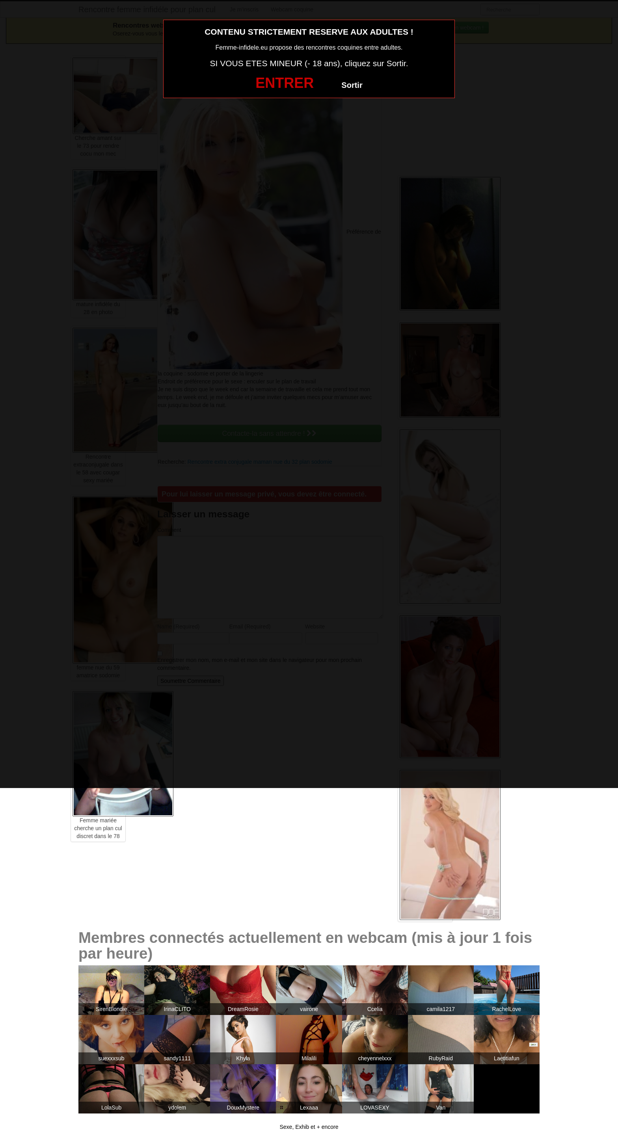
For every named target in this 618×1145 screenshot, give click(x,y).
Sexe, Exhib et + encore (308, 1127)
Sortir (351, 85)
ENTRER (284, 83)
